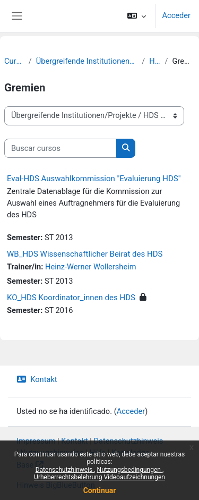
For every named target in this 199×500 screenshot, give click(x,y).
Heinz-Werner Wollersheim (90, 267)
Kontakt (36, 379)
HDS (154, 61)
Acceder (176, 15)
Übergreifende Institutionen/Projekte (86, 61)
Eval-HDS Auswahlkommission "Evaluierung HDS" (93, 178)
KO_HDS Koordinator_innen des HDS (71, 297)
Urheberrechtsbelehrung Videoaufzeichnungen (99, 477)
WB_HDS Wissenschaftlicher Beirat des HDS (84, 254)
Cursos (14, 61)
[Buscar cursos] (60, 148)
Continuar (99, 490)
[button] (136, 16)
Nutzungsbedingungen (129, 469)
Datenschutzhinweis (65, 469)
